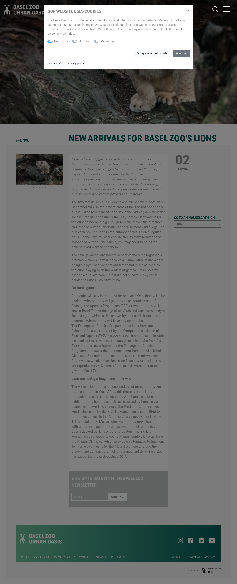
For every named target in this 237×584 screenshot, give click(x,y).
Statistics (84, 41)
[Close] (188, 10)
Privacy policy (76, 63)
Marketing (107, 41)
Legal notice (56, 63)
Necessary (61, 41)
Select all (181, 53)
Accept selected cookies (152, 53)
